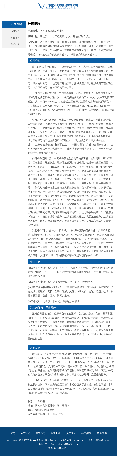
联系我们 (102, 433)
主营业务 (55, 433)
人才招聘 (15, 30)
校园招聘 (15, 37)
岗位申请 (15, 44)
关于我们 (25, 433)
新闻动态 (40, 433)
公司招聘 (86, 433)
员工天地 (71, 433)
